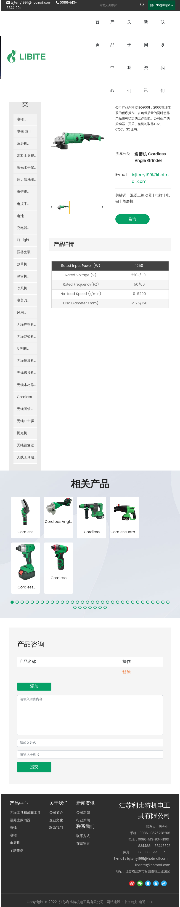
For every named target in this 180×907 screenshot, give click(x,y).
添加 (34, 666)
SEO (150, 882)
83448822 (162, 826)
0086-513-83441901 (153, 819)
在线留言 (83, 824)
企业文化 (56, 801)
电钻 (13, 816)
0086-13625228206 (155, 813)
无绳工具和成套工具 (25, 793)
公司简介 (56, 793)
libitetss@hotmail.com (152, 845)
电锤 (13, 808)
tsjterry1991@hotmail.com (31, 2)
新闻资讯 (85, 784)
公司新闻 (83, 793)
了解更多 (17, 831)
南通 (142, 882)
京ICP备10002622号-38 (90, 889)
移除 (126, 652)
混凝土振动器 (20, 801)
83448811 (145, 826)
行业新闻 (83, 801)
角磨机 (15, 823)
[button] (12, 582)
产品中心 (19, 784)
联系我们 (56, 808)
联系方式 (83, 816)
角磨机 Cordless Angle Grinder (150, 157)
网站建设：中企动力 (122, 882)
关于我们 (58, 784)
